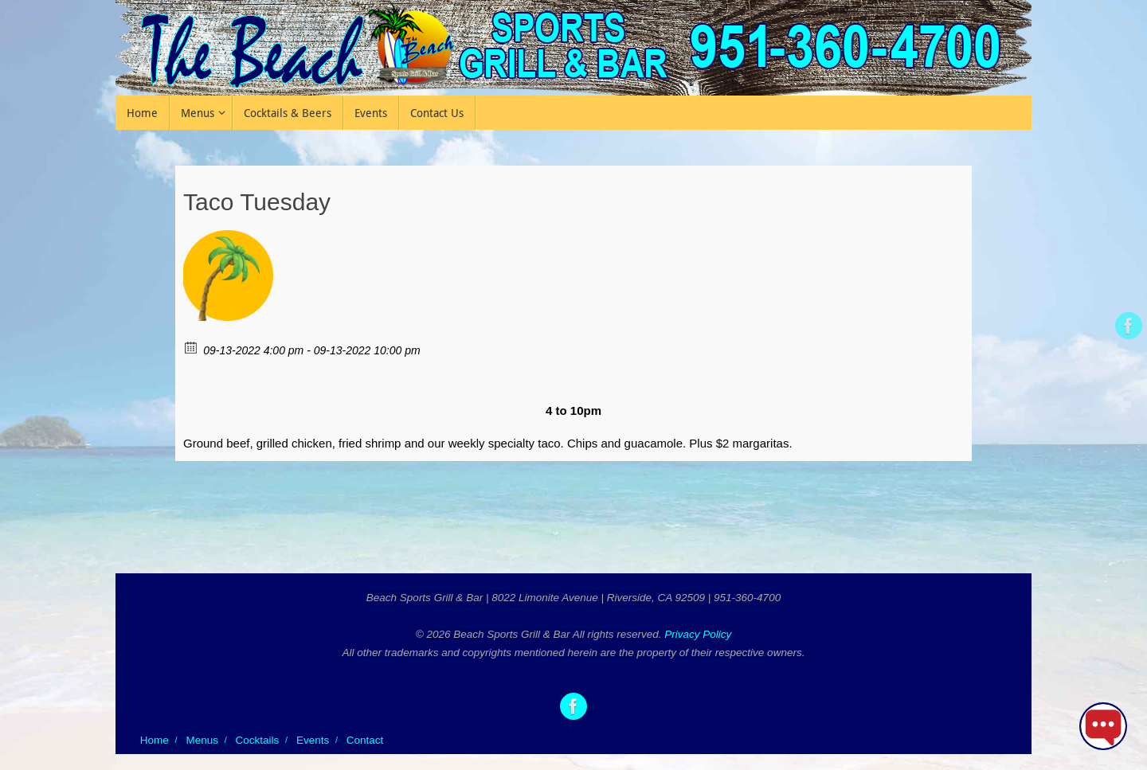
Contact (365, 740)
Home (154, 740)
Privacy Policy (697, 634)
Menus (202, 740)
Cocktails (258, 740)
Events (312, 740)
